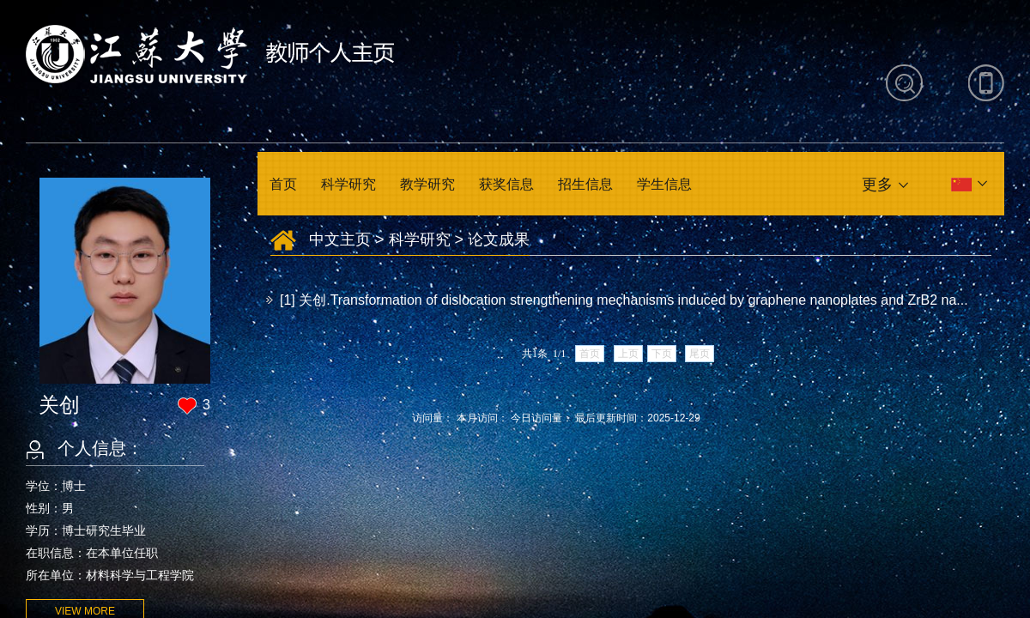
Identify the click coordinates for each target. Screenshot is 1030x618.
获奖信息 (506, 184)
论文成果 (499, 239)
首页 (283, 184)
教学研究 (427, 184)
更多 (877, 184)
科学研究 (348, 184)
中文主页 (340, 239)
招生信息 (585, 184)
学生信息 (664, 184)
